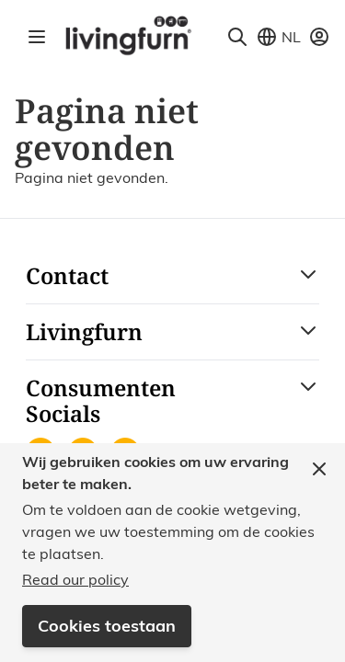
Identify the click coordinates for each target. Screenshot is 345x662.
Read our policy (75, 579)
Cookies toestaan (107, 625)
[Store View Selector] (278, 37)
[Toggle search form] (237, 37)
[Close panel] (319, 469)
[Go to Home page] (128, 34)
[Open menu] (37, 37)
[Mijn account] (319, 37)
